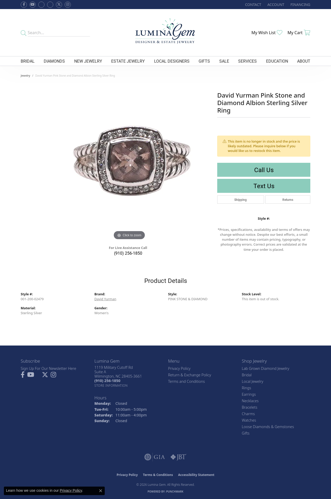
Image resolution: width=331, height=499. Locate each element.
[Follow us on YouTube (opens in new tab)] (32, 5)
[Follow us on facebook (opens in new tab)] (24, 5)
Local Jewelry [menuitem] (252, 381)
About (303, 61)
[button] (275, 4)
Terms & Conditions (158, 475)
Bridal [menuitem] (247, 374)
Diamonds (54, 61)
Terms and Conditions (186, 381)
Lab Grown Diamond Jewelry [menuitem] (265, 368)
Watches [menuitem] (249, 420)
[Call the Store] (107, 380)
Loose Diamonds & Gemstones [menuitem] (268, 426)
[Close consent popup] (100, 490)
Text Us (263, 186)
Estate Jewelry (128, 61)
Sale (224, 61)
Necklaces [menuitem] (250, 400)
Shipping (240, 199)
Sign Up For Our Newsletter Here (48, 368)
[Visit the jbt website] (178, 457)
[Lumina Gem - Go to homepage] (165, 32)
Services (247, 61)
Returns (287, 199)
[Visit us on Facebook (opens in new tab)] (41, 5)
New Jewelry (88, 61)
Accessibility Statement (196, 475)
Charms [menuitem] (248, 413)
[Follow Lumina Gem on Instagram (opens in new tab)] (68, 5)
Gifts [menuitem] (246, 433)
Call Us (264, 170)
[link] (252, 4)
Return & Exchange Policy (189, 374)
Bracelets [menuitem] (249, 407)
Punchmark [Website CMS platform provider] (175, 491)
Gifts (204, 61)
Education (277, 61)
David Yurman (105, 299)
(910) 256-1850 (128, 253)
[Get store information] (111, 385)
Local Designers (172, 61)
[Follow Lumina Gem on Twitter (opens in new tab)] (59, 5)
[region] (129, 163)
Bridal (28, 61)
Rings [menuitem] (246, 387)
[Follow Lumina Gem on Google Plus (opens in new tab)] (50, 5)
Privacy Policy (179, 368)
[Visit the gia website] (154, 457)
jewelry (25, 75)
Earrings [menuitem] (249, 394)
